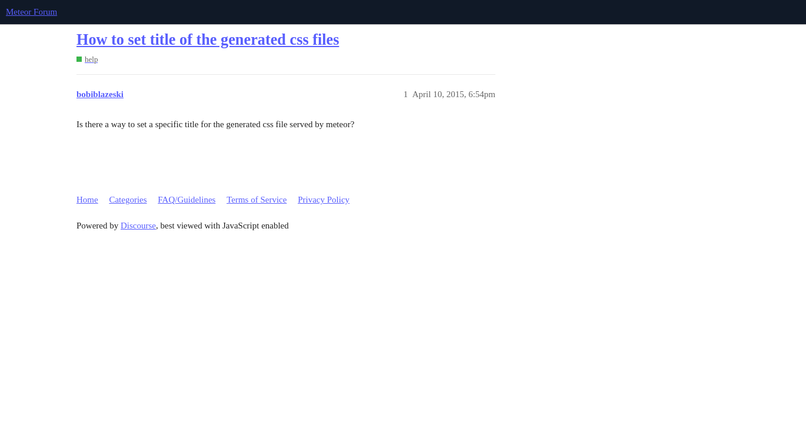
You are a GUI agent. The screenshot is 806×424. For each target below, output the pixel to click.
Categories (127, 199)
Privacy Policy (323, 199)
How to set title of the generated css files (207, 39)
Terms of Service (257, 199)
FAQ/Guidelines (186, 199)
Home (87, 199)
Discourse (138, 225)
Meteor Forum (31, 11)
